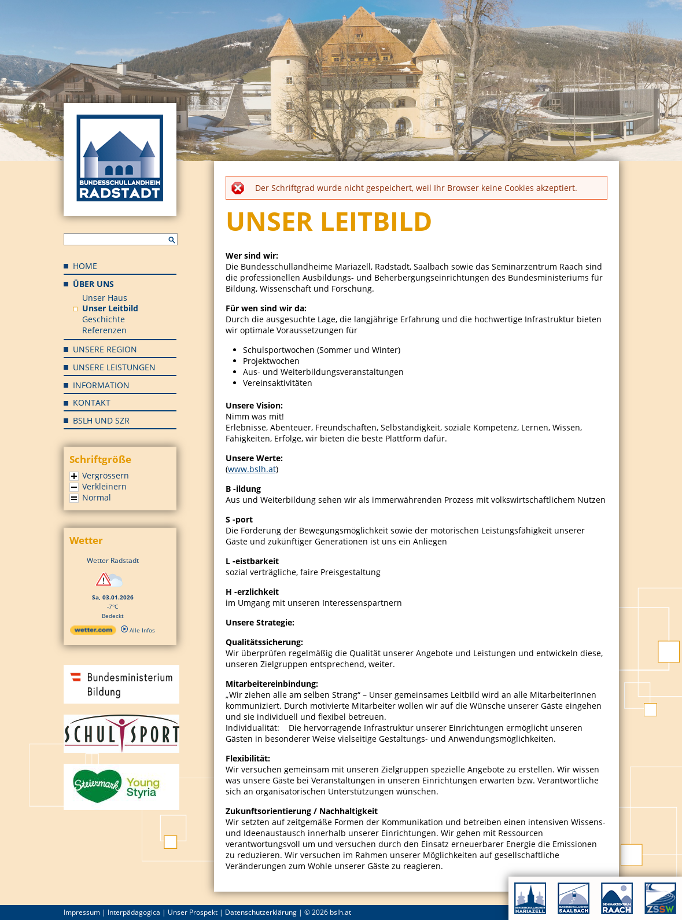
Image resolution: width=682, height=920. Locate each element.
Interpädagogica (134, 912)
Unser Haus (104, 297)
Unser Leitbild (110, 308)
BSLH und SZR (101, 420)
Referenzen (104, 330)
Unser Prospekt (192, 912)
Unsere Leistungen (114, 367)
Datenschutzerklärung (261, 912)
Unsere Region (105, 349)
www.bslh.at (252, 468)
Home (85, 265)
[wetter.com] (93, 632)
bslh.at (340, 912)
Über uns (93, 283)
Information (101, 385)
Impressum (82, 912)
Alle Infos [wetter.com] (138, 630)
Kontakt (91, 402)
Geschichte (103, 319)
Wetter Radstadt (113, 560)
